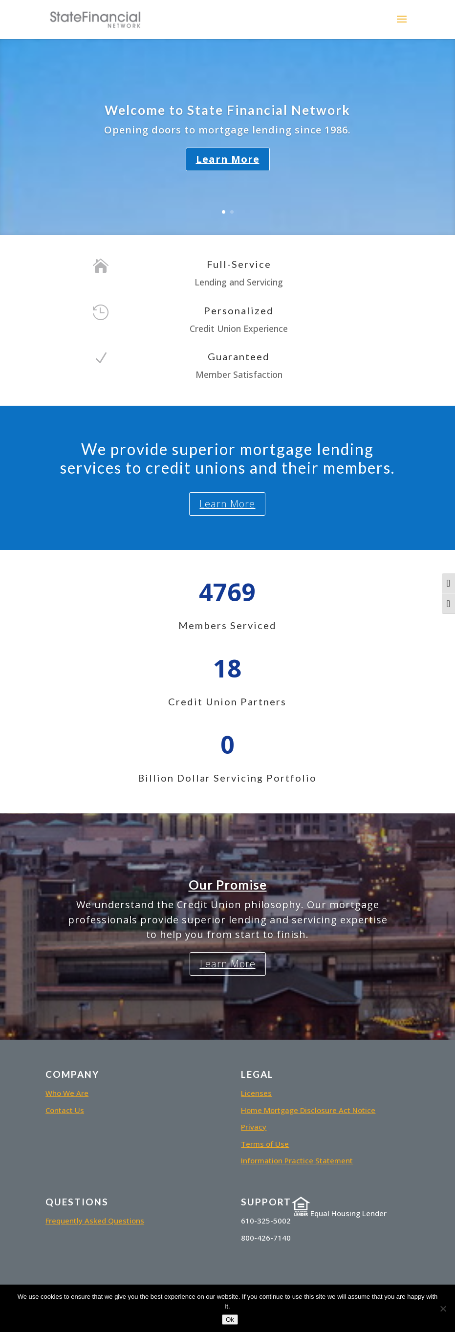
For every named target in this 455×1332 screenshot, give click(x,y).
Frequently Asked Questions (94, 1220)
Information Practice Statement (297, 1160)
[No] (443, 1308)
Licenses (256, 1093)
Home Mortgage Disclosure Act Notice (308, 1110)
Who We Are (66, 1093)
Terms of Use (265, 1144)
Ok (230, 1319)
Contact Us (64, 1110)
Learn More (228, 159)
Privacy (253, 1127)
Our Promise (228, 885)
